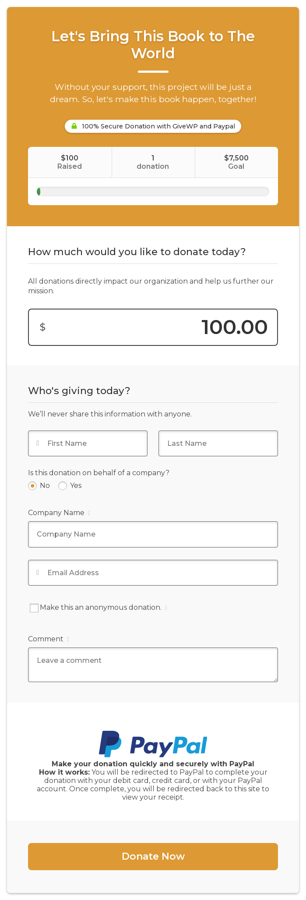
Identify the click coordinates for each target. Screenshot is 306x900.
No (45, 485)
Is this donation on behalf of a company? (98, 473)
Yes (75, 485)
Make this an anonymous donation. (98, 607)
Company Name (59, 513)
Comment (48, 639)
